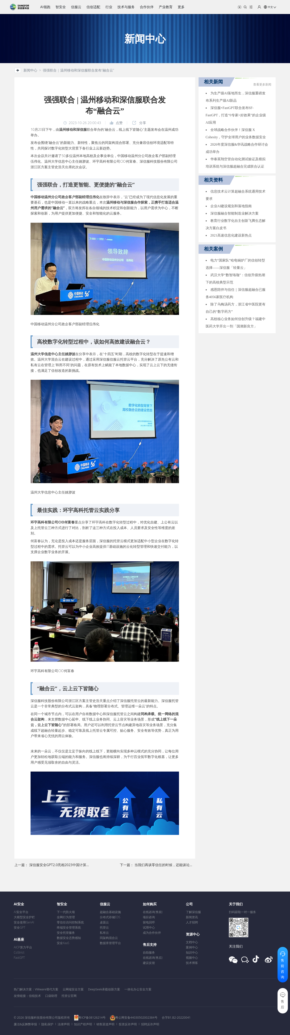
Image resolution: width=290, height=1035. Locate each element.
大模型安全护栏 (24, 917)
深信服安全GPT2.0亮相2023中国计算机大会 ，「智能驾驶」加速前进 (82, 864)
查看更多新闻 (262, 84)
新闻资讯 (192, 917)
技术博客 (192, 963)
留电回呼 (149, 922)
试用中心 (149, 927)
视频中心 (192, 958)
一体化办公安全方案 (137, 989)
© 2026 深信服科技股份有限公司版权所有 (42, 1017)
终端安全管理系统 (69, 927)
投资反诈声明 (128, 1024)
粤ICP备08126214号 (92, 1017)
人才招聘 (192, 922)
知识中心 (192, 952)
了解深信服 (193, 912)
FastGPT (19, 958)
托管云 (104, 927)
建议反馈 (149, 963)
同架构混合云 (109, 938)
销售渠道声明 (105, 1024)
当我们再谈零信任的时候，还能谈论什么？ (167, 864)
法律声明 (64, 1024)
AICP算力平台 (23, 947)
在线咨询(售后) (153, 958)
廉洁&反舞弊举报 (25, 1024)
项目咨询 (149, 917)
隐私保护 (47, 1024)
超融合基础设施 (110, 912)
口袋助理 (51, 996)
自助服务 (149, 952)
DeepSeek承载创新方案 (104, 989)
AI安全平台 (21, 912)
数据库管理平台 (110, 943)
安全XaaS (63, 943)
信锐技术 (35, 996)
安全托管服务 (66, 933)
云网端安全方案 (73, 989)
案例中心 (192, 947)
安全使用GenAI (24, 922)
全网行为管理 (66, 917)
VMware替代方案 (46, 989)
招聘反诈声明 (150, 1024)
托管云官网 (69, 996)
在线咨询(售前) (153, 912)
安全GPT (19, 927)
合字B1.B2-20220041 (176, 1017)
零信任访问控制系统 (70, 922)
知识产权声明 (83, 1024)
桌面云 (104, 922)
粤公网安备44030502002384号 (136, 1017)
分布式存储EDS (110, 917)
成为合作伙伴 (152, 933)
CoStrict (19, 952)
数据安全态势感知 (69, 938)
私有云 (104, 933)
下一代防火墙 (66, 912)
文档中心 (192, 942)
